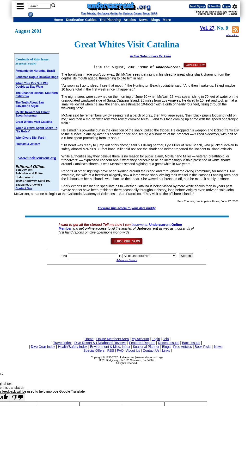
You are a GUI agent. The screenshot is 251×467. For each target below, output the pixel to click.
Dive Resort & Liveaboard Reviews (100, 343)
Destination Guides (81, 20)
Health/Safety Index (72, 347)
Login (226, 6)
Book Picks (203, 347)
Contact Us (151, 350)
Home (58, 20)
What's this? (232, 35)
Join (166, 339)
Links (166, 350)
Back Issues (191, 343)
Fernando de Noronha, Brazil (35, 70)
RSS (110, 350)
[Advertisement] (126, 300)
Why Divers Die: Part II (31, 137)
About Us (133, 350)
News (143, 20)
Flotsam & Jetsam (28, 144)
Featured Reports (142, 343)
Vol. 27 (207, 28)
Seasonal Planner (146, 347)
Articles (130, 20)
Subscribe (214, 6)
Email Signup (197, 6)
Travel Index (62, 343)
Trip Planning (110, 20)
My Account (140, 339)
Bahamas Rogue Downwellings (37, 77)
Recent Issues (168, 343)
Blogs (155, 20)
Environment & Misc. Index (110, 347)
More (167, 20)
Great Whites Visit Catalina (34, 121)
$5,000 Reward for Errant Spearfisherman (32, 113)
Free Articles (182, 347)
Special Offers (93, 350)
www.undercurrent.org (37, 158)
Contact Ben (24, 188)
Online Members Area (112, 339)
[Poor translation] (17, 397)
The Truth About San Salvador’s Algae (30, 104)
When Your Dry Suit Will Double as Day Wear (32, 85)
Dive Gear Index (43, 347)
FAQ (120, 350)
